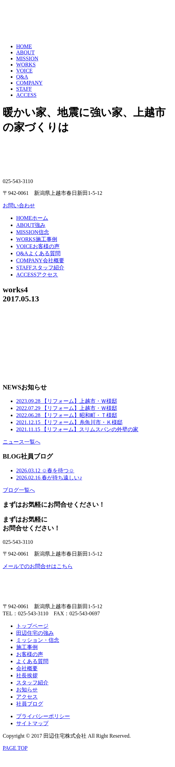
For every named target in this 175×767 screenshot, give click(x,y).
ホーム (32, 218)
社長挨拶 (27, 675)
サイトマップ (32, 723)
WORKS (26, 64)
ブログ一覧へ (19, 490)
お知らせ (27, 689)
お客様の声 (38, 246)
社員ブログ (29, 704)
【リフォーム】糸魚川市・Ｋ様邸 (69, 422)
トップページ (32, 626)
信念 (32, 232)
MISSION (27, 58)
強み (30, 225)
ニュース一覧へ (21, 442)
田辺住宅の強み (35, 633)
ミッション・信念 (37, 640)
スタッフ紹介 (40, 267)
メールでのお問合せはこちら (38, 566)
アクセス (37, 274)
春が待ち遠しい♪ (49, 477)
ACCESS (26, 95)
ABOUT (25, 52)
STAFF (24, 89)
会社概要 (40, 260)
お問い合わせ (19, 205)
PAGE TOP (15, 748)
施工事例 (36, 239)
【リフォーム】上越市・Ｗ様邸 (66, 401)
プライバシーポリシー (43, 716)
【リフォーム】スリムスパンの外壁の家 (77, 429)
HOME (24, 46)
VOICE (24, 70)
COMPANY (29, 83)
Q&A (22, 77)
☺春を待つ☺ (45, 470)
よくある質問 (38, 253)
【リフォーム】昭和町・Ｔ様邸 (66, 415)
